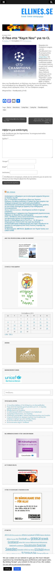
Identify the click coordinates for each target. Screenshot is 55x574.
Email (4, 167)
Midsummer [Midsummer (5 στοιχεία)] (43, 542)
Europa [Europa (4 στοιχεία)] (13, 539)
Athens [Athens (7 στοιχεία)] (24, 535)
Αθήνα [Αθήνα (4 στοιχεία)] (32, 550)
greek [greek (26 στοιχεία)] (44, 538)
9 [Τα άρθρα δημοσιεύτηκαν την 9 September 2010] (27, 322)
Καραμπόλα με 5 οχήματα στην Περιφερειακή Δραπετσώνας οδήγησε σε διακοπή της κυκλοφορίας (27, 214)
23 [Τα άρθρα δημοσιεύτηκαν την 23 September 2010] (27, 328)
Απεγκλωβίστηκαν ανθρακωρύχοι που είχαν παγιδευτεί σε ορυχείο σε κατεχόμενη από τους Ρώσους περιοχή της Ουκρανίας (26, 225)
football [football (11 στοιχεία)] (22, 538)
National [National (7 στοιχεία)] (12, 545)
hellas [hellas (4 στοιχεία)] (20, 542)
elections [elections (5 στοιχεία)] (47, 535)
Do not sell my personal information (16, 564)
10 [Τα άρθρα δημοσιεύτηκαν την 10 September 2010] (34, 322)
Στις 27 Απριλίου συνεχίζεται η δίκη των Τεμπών (23, 199)
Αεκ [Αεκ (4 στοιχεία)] (29, 550)
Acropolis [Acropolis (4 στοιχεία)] (16, 535)
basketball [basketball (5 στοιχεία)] (30, 535)
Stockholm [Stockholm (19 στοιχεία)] (30, 545)
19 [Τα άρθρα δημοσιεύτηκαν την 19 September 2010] (47, 325)
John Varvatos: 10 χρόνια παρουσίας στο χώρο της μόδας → (42, 120)
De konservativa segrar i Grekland (18, 422)
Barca (9, 107)
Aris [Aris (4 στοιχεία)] (20, 535)
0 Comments (27, 41)
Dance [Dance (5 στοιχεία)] (42, 535)
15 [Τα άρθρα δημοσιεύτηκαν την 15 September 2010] (21, 325)
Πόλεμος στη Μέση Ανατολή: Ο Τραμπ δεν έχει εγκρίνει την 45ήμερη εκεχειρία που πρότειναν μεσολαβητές (27, 202)
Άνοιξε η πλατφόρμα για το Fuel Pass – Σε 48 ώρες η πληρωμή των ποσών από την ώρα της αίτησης (24, 221)
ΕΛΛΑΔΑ (4, 35)
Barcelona (16, 107)
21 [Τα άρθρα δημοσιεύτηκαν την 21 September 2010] (14, 328)
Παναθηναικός (42, 107)
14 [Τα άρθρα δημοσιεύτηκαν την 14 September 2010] (14, 325)
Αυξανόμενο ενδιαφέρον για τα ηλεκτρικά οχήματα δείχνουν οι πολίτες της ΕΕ (27, 197)
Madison (6, 41)
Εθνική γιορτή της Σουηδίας (16, 410)
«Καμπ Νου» (43, 57)
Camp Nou (24, 107)
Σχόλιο (5, 138)
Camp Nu (33, 107)
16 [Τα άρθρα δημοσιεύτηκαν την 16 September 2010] (27, 325)
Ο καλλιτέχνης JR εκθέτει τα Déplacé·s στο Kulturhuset (24, 412)
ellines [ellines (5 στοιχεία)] (9, 539)
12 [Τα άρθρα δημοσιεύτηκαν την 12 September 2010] (47, 322)
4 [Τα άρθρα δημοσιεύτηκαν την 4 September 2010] (40, 319)
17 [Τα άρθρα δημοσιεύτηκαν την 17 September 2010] (34, 325)
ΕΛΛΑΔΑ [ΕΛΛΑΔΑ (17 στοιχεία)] (39, 549)
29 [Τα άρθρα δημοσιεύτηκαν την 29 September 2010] (21, 331)
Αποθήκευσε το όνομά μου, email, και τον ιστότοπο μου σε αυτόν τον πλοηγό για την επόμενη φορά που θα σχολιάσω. (27, 178)
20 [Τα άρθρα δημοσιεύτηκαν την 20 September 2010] (8, 328)
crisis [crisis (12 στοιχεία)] (37, 534)
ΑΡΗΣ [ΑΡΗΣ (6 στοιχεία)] (26, 550)
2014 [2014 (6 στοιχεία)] (11, 535)
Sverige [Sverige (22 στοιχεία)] (41, 545)
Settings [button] (7, 569)
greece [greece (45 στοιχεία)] (36, 538)
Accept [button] (17, 569)
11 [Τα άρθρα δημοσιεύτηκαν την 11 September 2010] (40, 322)
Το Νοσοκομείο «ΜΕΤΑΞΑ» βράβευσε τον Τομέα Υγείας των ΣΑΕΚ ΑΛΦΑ (27, 229)
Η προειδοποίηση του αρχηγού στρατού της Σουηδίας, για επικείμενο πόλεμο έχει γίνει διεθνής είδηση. (26, 418)
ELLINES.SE (37, 11)
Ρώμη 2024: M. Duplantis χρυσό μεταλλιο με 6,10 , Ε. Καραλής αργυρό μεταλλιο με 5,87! (26, 407)
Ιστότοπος (6, 172)
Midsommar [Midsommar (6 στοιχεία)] (34, 542)
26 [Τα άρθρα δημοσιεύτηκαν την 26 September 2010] (47, 328)
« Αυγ (6, 334)
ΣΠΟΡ (9, 35)
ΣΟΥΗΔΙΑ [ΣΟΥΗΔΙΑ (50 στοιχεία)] (29, 553)
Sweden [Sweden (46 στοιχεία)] (11, 549)
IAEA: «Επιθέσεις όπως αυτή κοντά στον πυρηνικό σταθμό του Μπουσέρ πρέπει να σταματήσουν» (26, 217)
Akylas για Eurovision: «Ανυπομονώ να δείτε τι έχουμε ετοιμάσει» (25, 210)
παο (4, 110)
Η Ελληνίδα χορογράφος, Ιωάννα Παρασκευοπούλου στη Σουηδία (28, 415)
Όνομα (5, 161)
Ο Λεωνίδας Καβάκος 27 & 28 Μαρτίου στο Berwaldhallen (25, 405)
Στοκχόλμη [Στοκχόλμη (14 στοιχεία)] (42, 553)
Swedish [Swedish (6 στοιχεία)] (21, 550)
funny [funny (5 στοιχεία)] (28, 539)
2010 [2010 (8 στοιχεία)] (7, 535)
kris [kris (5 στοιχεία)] (24, 542)
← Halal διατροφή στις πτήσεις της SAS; (14, 120)
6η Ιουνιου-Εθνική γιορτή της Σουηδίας (19, 420)
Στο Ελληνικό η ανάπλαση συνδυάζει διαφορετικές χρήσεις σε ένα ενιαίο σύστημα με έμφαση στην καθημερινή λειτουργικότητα (27, 206)
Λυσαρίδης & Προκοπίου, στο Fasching (19, 414)
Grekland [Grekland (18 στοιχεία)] (13, 541)
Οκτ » (11, 334)
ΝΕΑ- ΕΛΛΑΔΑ (11, 192)
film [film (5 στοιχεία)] (17, 539)
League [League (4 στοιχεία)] (27, 542)
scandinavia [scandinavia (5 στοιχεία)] (20, 546)
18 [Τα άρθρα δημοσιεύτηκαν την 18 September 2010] (40, 325)
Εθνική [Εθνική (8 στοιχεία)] (47, 549)
